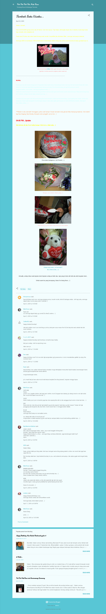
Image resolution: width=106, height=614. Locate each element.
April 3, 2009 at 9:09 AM (30, 304)
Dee (24, 354)
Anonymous (27, 297)
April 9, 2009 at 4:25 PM (30, 488)
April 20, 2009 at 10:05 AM (31, 517)
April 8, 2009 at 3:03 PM (30, 440)
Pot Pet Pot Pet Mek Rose (28, 4)
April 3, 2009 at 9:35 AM (30, 316)
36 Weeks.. (19, 557)
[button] (89, 15)
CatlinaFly (26, 321)
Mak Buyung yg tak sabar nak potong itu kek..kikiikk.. (53, 225)
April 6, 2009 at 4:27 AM (30, 332)
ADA (24, 445)
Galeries (57, 605)
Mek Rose (26, 309)
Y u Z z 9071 (27, 337)
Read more (86, 551)
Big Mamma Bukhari (29, 426)
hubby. (48, 69)
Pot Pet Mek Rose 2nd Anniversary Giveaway (30, 578)
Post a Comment (23, 522)
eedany (25, 493)
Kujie (24, 367)
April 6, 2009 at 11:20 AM (30, 362)
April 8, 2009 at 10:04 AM (30, 421)
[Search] (92, 5)
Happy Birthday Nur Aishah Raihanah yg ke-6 (31, 536)
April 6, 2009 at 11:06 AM (30, 349)
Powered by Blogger (53, 602)
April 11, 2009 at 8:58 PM (30, 503)
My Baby (23, 289)
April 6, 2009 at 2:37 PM (30, 382)
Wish (29, 289)
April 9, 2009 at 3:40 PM (30, 460)
